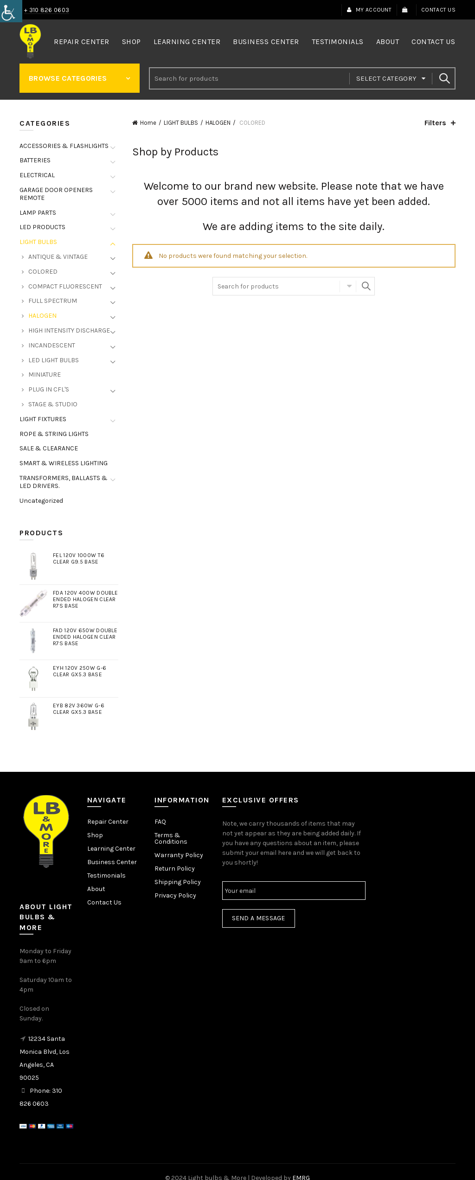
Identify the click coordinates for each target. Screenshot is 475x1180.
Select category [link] (386, 78)
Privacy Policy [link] (175, 895)
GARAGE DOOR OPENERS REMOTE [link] (56, 194)
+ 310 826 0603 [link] (46, 9)
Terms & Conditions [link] (170, 838)
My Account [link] (369, 9)
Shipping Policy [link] (177, 882)
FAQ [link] (160, 822)
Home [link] (148, 122)
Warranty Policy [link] (178, 855)
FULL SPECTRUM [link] (52, 301)
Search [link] (444, 78)
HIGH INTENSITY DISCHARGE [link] (69, 330)
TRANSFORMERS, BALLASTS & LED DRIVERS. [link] (63, 482)
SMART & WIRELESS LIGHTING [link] (63, 463)
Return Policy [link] (174, 868)
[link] (11, 11)
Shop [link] (131, 41)
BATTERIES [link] (35, 160)
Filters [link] (435, 122)
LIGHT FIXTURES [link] (42, 419)
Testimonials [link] (338, 41)
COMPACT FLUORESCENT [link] (65, 286)
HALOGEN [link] (218, 122)
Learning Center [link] (187, 41)
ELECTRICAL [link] (37, 175)
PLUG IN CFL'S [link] (48, 389)
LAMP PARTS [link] (37, 213)
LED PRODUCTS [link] (42, 227)
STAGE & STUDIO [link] (52, 404)
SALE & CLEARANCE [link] (48, 448)
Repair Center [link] (81, 41)
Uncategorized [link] (41, 501)
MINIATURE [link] (44, 374)
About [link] (387, 41)
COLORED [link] (43, 272)
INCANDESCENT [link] (51, 345)
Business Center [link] (266, 41)
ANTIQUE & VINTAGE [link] (58, 257)
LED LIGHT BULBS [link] (53, 360)
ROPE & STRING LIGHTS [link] (54, 434)
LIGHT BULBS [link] (181, 122)
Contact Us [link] (438, 9)
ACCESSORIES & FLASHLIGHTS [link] (64, 146)
